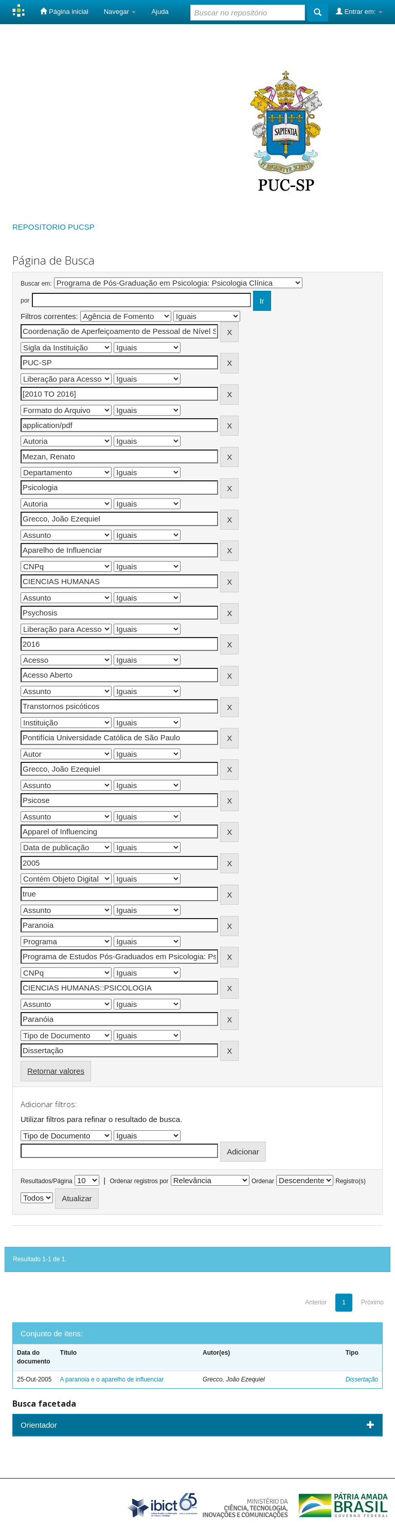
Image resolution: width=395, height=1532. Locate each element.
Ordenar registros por (139, 1181)
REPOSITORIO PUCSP (53, 226)
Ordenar (263, 1181)
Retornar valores (55, 1071)
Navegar (120, 11)
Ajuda (159, 11)
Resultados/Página (47, 1181)
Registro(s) (350, 1181)
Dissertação (362, 1379)
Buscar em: (36, 283)
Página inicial (64, 11)
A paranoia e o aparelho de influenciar (112, 1379)
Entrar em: (359, 11)
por (25, 300)
